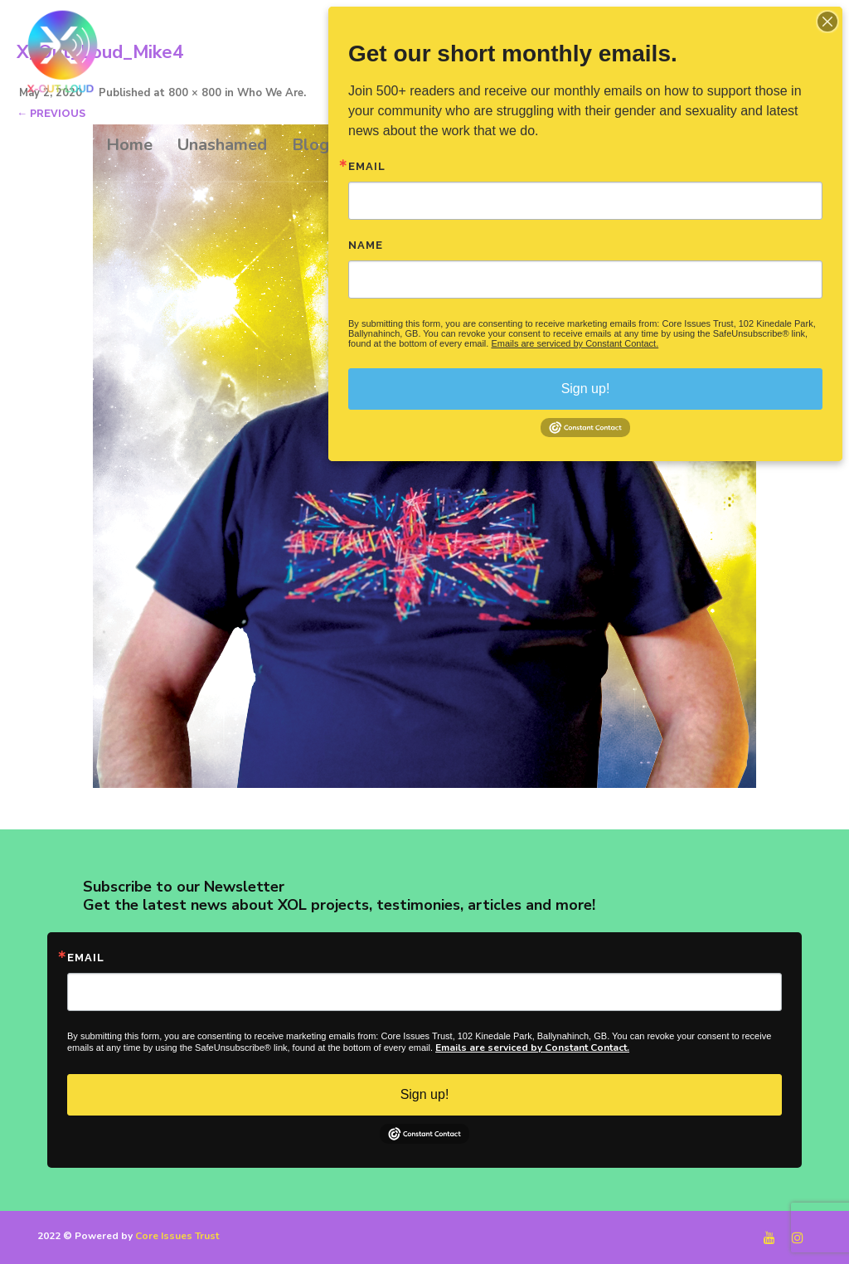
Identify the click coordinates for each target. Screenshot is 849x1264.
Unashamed (222, 145)
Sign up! (424, 1094)
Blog (310, 145)
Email (85, 957)
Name (365, 245)
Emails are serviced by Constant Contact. (532, 1047)
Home (129, 145)
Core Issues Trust (177, 1235)
